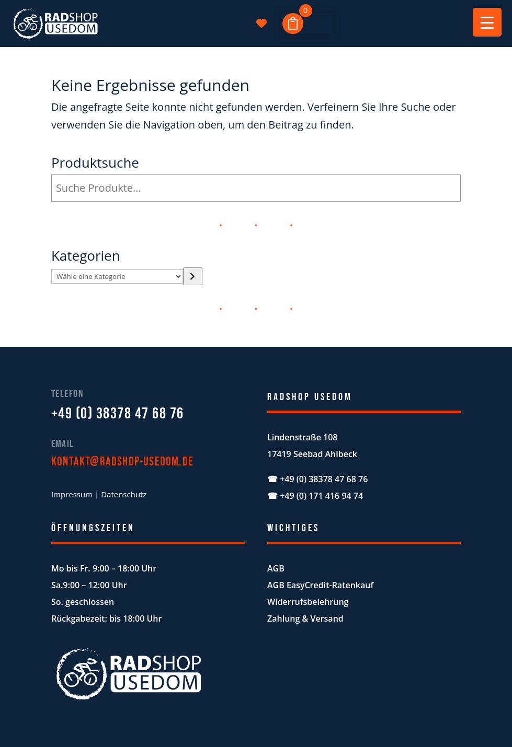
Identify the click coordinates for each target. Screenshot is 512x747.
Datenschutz (123, 494)
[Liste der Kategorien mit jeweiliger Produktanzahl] (117, 276)
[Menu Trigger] (487, 22)
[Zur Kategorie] (192, 276)
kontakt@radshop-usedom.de (122, 461)
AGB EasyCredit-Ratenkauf (320, 585)
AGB (276, 568)
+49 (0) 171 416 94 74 (321, 495)
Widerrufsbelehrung (307, 602)
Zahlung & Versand (305, 618)
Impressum (72, 494)
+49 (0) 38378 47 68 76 (117, 413)
